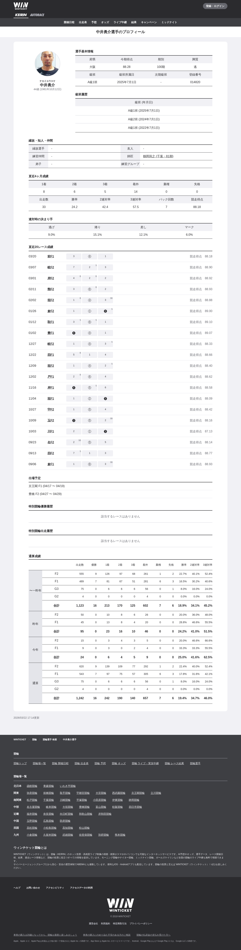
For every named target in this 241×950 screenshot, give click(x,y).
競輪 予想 (100, 763)
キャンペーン (149, 22)
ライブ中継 (120, 22)
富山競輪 (101, 806)
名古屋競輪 (33, 806)
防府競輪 (65, 820)
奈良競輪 (48, 813)
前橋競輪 (48, 792)
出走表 (83, 22)
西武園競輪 (118, 792)
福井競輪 (32, 813)
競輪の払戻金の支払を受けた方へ (153, 935)
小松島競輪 (49, 827)
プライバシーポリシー (141, 923)
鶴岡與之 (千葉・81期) (158, 156)
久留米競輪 (49, 834)
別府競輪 (103, 834)
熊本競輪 (120, 834)
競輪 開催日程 (60, 763)
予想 (94, 22)
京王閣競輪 (138, 792)
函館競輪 (32, 785)
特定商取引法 (120, 923)
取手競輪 (65, 792)
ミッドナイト (169, 22)
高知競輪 (68, 827)
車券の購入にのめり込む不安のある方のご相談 (106, 935)
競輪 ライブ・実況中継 (145, 763)
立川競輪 (156, 792)
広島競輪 (48, 820)
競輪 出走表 (81, 763)
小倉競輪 (32, 834)
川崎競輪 (65, 799)
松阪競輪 (117, 806)
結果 (134, 22)
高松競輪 (32, 827)
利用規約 (105, 923)
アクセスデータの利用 (81, 887)
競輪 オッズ (119, 763)
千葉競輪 (48, 799)
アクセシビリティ (55, 887)
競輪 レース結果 (174, 763)
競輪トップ (20, 763)
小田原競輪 (99, 799)
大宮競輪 (101, 792)
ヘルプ (17, 887)
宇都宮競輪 (83, 792)
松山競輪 (84, 827)
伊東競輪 (117, 799)
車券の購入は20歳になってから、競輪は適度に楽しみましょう (45, 935)
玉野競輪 (32, 820)
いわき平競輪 (68, 785)
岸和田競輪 (104, 813)
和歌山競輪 (85, 813)
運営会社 (93, 923)
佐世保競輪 (85, 834)
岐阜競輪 (51, 806)
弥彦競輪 (32, 792)
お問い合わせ (33, 887)
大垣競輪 (68, 806)
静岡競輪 (134, 799)
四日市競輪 (135, 806)
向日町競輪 (66, 813)
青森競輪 (48, 785)
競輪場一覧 (39, 763)
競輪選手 (195, 763)
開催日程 (69, 22)
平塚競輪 (81, 799)
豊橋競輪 (84, 806)
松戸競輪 (32, 799)
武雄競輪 (68, 834)
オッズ (105, 22)
